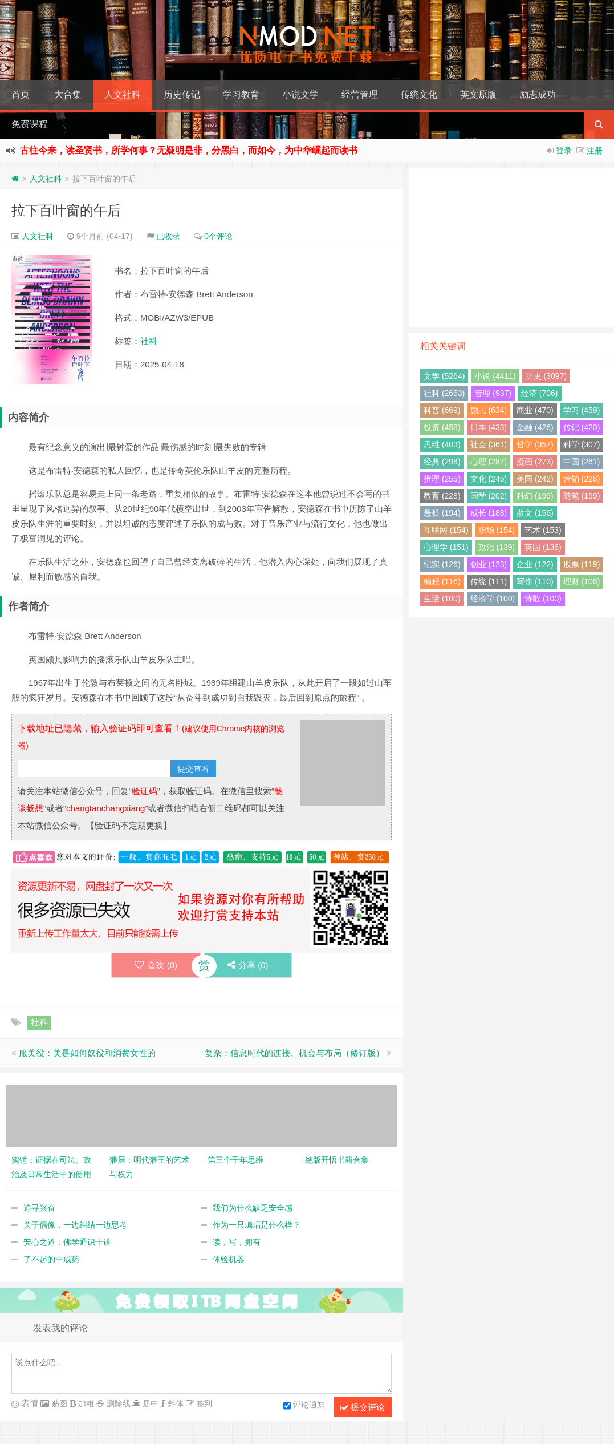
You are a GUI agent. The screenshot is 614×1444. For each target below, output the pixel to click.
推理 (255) (442, 478)
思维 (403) (442, 444)
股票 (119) (581, 564)
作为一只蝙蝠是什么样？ (256, 1224)
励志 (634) (488, 410)
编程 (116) (442, 581)
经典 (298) (442, 461)
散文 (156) (535, 512)
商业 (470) (535, 410)
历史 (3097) (546, 376)
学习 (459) (581, 410)
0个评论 (218, 236)
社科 (148, 341)
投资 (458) (442, 427)
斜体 (174, 1403)
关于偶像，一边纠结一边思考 (75, 1224)
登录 (564, 150)
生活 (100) (442, 598)
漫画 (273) (535, 461)
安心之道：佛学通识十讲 (67, 1242)
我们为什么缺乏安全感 (252, 1207)
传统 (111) (488, 581)
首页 (20, 94)
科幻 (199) (535, 495)
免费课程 (29, 124)
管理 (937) (492, 393)
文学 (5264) (444, 376)
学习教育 (241, 94)
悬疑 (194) (442, 512)
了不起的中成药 (51, 1259)
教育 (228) (442, 495)
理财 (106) (581, 581)
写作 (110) (535, 581)
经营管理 (359, 94)
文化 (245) (488, 478)
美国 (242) (535, 478)
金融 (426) (535, 427)
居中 (149, 1403)
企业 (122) (535, 564)
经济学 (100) (492, 598)
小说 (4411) (494, 376)
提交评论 (362, 1407)
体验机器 (229, 1259)
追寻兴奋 (39, 1207)
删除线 (117, 1403)
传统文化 (419, 94)
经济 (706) (539, 393)
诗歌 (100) (543, 598)
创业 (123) (488, 564)
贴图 (58, 1403)
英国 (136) (543, 547)
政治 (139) (496, 547)
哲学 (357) (535, 444)
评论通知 (304, 1405)
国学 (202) (488, 495)
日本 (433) (488, 427)
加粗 (85, 1403)
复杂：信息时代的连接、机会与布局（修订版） (294, 1053)
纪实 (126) (442, 564)
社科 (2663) (444, 393)
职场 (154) (496, 530)
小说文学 (300, 94)
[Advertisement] (511, 247)
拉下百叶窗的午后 (66, 210)
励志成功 (537, 94)
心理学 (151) (446, 547)
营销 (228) (581, 478)
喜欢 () (156, 965)
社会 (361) (488, 444)
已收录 (168, 236)
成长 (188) (488, 512)
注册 (595, 150)
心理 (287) (488, 461)
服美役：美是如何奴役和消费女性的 (87, 1053)
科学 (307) (581, 444)
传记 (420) (581, 427)
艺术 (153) (543, 530)
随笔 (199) (581, 495)
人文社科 (122, 94)
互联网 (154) (446, 530)
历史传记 (182, 94)
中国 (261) (581, 461)
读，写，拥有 (237, 1242)
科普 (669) (442, 410)
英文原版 (478, 94)
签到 (203, 1403)
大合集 (68, 94)
